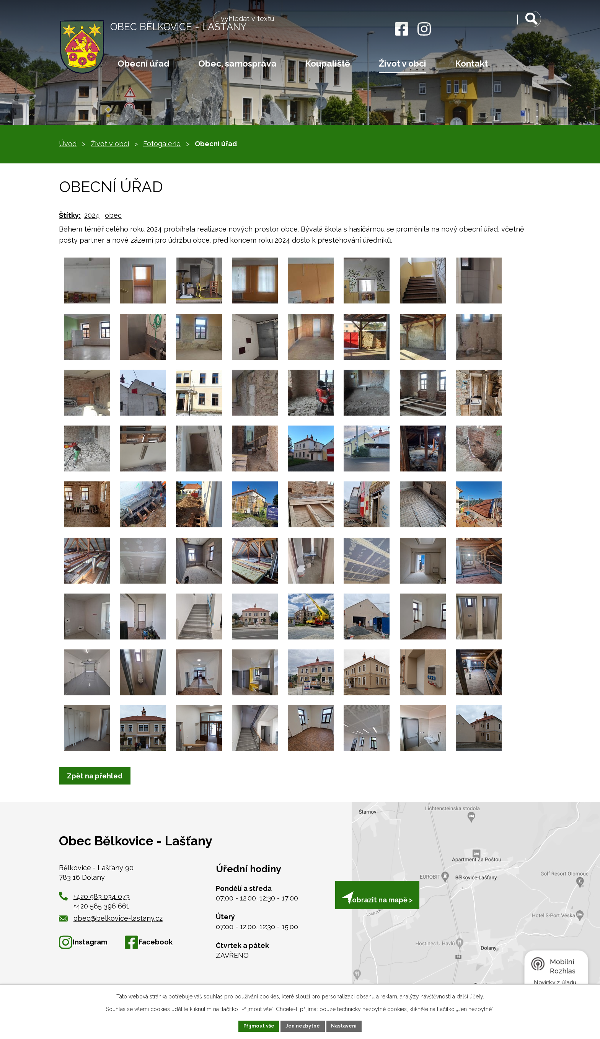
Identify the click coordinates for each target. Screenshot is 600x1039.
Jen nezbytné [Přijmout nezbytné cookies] (303, 1025)
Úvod (68, 144)
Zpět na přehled (97, 776)
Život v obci (402, 64)
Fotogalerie (162, 144)
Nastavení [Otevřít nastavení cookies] (348, 1025)
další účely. (470, 995)
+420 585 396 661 (101, 906)
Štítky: (70, 215)
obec (113, 215)
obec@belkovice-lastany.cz (111, 918)
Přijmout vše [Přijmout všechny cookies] (255, 1025)
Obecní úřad (143, 64)
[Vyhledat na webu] (493, 30)
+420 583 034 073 (101, 896)
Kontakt (471, 64)
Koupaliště (327, 64)
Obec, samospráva (237, 64)
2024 (91, 215)
